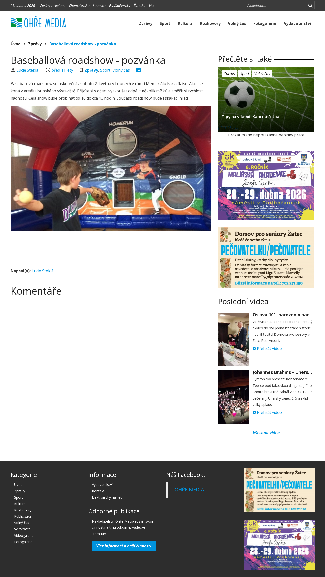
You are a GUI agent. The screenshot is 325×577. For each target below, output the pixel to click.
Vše (151, 5)
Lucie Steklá (27, 70)
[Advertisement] (110, 248)
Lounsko (99, 5)
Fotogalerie (264, 23)
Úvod (16, 44)
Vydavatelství (297, 23)
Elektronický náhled (107, 497)
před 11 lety (62, 70)
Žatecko (139, 5)
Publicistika (23, 516)
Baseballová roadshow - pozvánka (82, 44)
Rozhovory (210, 23)
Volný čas (237, 23)
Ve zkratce (22, 529)
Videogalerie (24, 535)
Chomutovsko (79, 5)
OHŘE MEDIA (189, 489)
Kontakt (98, 491)
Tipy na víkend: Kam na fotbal (251, 116)
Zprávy (145, 23)
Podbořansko (119, 5)
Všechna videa (266, 432)
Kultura (185, 23)
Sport (165, 23)
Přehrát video (267, 348)
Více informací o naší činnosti (123, 546)
